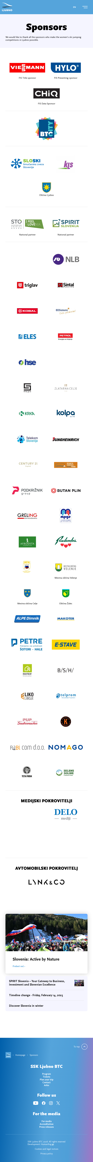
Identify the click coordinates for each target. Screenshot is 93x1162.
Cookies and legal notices (46, 1149)
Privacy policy (46, 1153)
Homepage (20, 1055)
